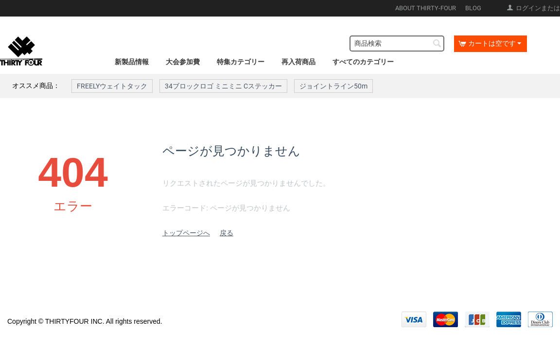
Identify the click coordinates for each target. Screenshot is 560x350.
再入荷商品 (298, 62)
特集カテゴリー (240, 62)
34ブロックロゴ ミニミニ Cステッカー (223, 86)
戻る (226, 233)
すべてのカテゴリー (363, 62)
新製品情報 (132, 62)
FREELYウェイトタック (112, 86)
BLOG (473, 8)
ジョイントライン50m (333, 86)
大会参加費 (183, 62)
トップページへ (186, 233)
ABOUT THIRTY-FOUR (425, 8)
